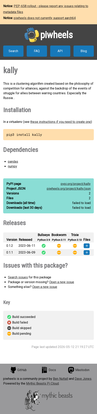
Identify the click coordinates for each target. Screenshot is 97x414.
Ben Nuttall (60, 379)
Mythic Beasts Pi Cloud (42, 383)
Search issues (18, 277)
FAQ (37, 51)
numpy (12, 166)
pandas (13, 161)
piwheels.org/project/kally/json (69, 188)
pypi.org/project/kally (76, 184)
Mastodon (78, 370)
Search (13, 51)
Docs (48, 370)
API (60, 51)
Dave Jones (83, 379)
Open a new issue (61, 282)
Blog (83, 51)
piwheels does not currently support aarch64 (45, 18)
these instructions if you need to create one (60, 122)
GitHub (18, 370)
